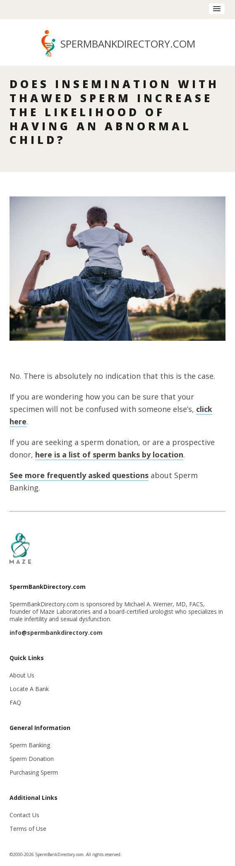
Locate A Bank (29, 689)
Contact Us (24, 815)
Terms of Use (28, 829)
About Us (22, 675)
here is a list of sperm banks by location (109, 454)
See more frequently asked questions (79, 475)
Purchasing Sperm (34, 772)
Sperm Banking (30, 745)
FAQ (15, 702)
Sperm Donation (32, 759)
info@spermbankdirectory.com (56, 632)
